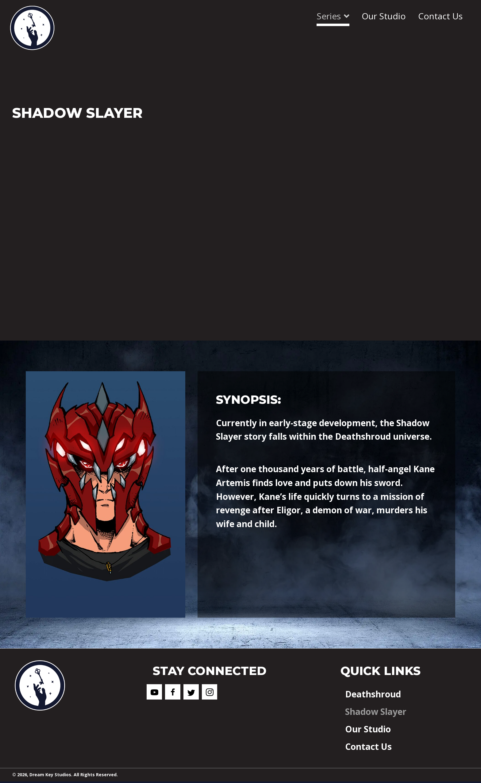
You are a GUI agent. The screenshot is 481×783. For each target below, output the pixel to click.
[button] (154, 692)
